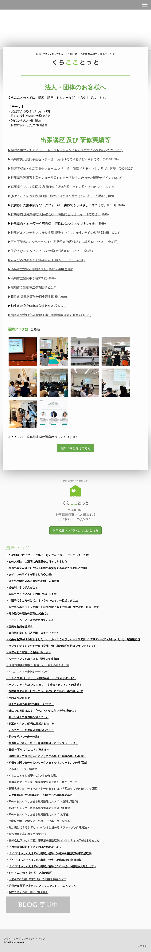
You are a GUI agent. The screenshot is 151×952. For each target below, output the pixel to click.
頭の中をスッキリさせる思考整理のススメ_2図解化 (39, 808)
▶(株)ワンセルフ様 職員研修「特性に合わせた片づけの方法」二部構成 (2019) (61, 196)
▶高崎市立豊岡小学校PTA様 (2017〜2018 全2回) (40, 269)
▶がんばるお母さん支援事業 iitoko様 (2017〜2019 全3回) (46, 260)
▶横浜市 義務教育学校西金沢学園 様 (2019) (37, 296)
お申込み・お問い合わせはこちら (75, 530)
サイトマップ (37, 938)
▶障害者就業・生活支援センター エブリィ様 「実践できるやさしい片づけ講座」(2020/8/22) (71, 168)
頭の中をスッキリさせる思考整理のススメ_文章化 (38, 814)
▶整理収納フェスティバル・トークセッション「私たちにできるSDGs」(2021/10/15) (65, 150)
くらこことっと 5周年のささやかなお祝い (34, 775)
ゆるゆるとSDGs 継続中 (23, 769)
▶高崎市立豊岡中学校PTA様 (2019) (32, 278)
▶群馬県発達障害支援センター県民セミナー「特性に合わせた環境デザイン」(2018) (65, 177)
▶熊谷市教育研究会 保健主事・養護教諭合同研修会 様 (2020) (49, 315)
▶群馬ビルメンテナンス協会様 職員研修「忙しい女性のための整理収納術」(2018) (64, 232)
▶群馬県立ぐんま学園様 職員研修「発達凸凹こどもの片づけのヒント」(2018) (61, 186)
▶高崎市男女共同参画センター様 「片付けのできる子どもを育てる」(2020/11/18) (63, 159)
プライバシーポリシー (16, 938)
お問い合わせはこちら (75, 448)
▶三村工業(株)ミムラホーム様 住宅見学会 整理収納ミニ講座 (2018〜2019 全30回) (63, 241)
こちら (35, 329)
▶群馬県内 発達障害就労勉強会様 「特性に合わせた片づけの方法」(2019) (58, 214)
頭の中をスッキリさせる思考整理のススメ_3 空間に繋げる (44, 801)
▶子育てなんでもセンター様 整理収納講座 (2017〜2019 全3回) (50, 251)
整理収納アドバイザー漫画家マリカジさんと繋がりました (43, 782)
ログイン (142, 946)
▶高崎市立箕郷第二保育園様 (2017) (32, 287)
